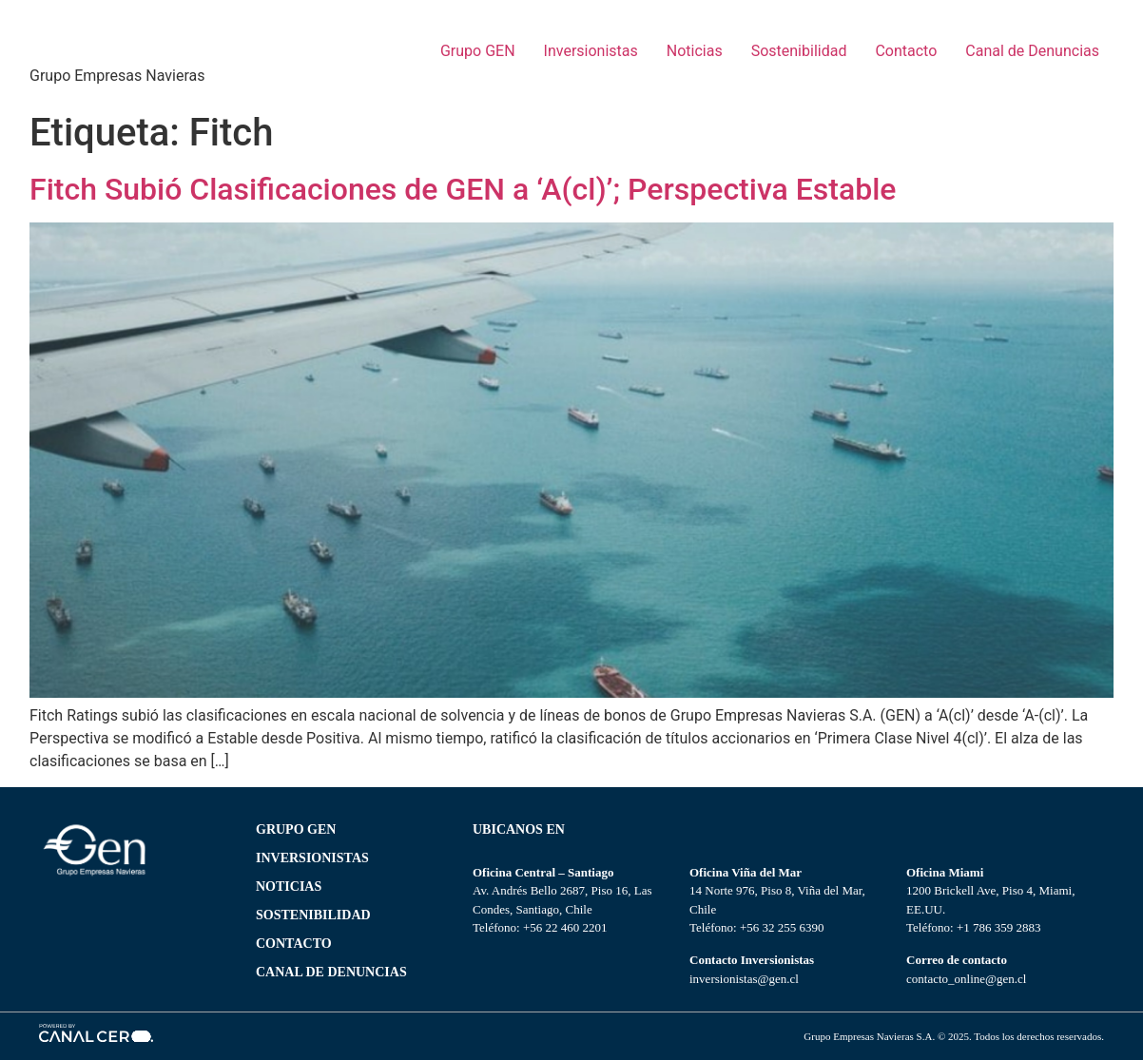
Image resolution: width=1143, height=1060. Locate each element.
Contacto (906, 51)
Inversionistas (591, 51)
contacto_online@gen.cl (966, 979)
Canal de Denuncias (1032, 51)
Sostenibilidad (799, 51)
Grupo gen (296, 829)
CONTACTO (294, 943)
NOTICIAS (288, 886)
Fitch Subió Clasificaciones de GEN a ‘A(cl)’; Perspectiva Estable (462, 189)
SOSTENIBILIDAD (313, 915)
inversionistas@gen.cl (744, 979)
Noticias (695, 51)
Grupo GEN (477, 51)
